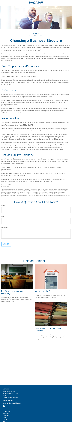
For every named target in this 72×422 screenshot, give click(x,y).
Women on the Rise (44, 291)
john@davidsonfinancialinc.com (12, 403)
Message (4, 227)
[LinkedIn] (4, 406)
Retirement (6, 413)
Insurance (5, 419)
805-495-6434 (11, 391)
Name (3, 205)
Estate (4, 417)
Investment (6, 415)
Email (3, 216)
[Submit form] (6, 244)
